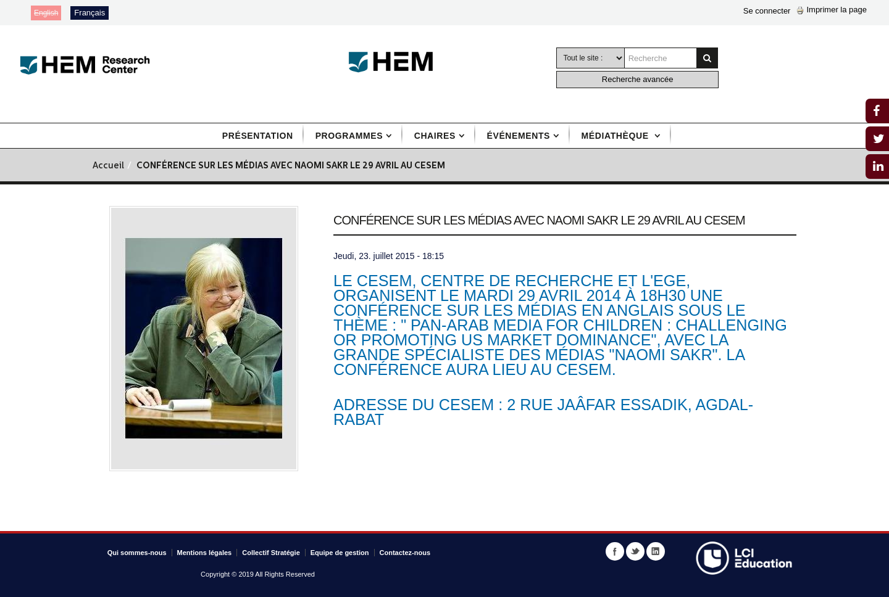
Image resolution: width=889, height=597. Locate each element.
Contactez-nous (405, 552)
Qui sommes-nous (137, 552)
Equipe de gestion (340, 552)
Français (89, 12)
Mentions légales (204, 552)
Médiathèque (617, 136)
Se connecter (767, 10)
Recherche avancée (638, 79)
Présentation (257, 136)
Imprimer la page (831, 9)
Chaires (435, 136)
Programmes (349, 136)
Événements (518, 136)
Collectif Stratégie (271, 552)
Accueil (108, 166)
